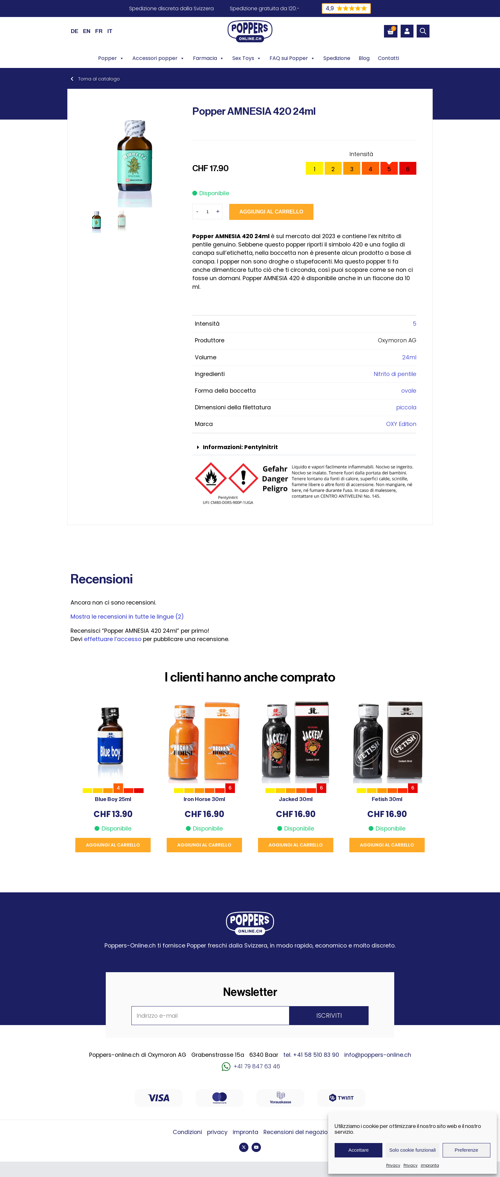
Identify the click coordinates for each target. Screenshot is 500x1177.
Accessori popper (158, 58)
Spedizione (336, 58)
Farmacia (208, 58)
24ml (409, 357)
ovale (408, 391)
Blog (364, 58)
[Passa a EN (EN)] (86, 31)
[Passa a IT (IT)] (110, 31)
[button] (304, 447)
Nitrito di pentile (395, 374)
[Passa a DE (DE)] (74, 31)
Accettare (358, 1150)
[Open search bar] (423, 31)
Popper (111, 58)
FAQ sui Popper (292, 58)
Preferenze (466, 1150)
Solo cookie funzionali (412, 1150)
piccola (406, 407)
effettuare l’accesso (112, 639)
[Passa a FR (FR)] (99, 31)
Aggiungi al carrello (271, 211)
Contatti (388, 58)
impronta (430, 1165)
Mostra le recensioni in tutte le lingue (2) (127, 617)
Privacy (393, 1165)
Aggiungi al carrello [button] (113, 845)
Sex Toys (246, 58)
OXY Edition (401, 424)
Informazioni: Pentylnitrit (240, 447)
